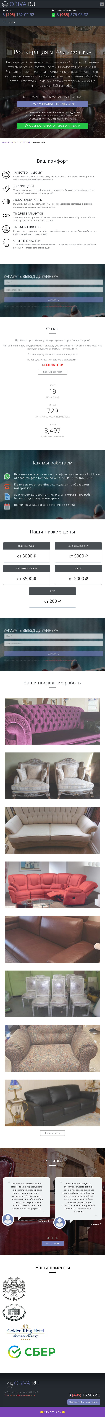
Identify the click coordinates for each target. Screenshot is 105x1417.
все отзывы (52, 1243)
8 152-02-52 (18, 14)
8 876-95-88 (70, 14)
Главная (5, 142)
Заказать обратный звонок (84, 1401)
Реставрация (24, 142)
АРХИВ (14, 142)
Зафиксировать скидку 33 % (52, 104)
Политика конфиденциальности (20, 1395)
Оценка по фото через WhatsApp (52, 125)
